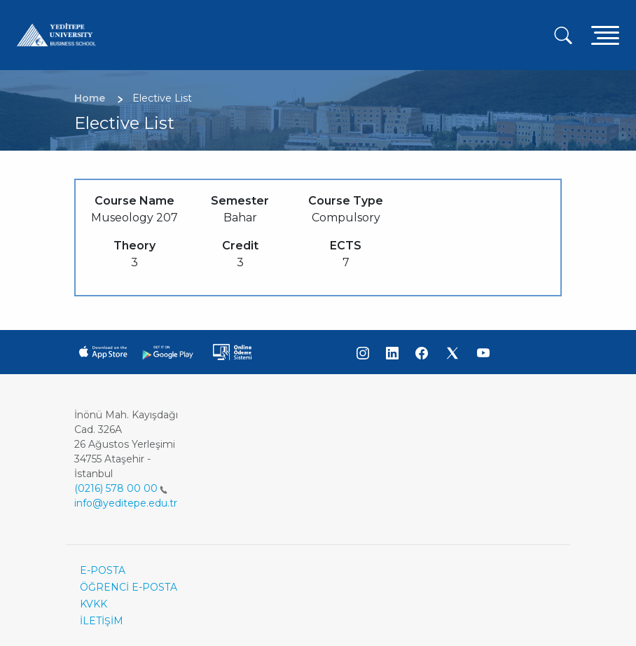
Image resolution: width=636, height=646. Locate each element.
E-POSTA (102, 570)
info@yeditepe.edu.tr (125, 503)
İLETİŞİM (101, 620)
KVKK (93, 604)
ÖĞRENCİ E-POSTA (128, 587)
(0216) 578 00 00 (120, 488)
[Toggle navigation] (605, 34)
